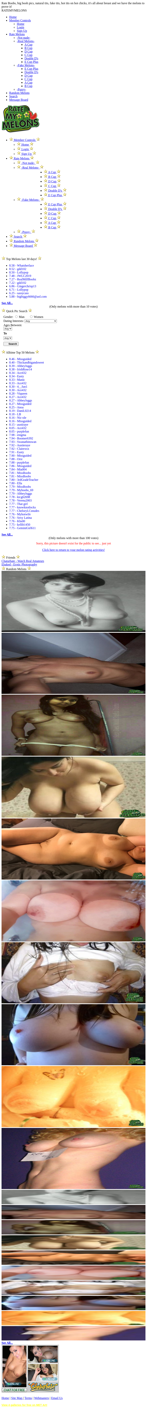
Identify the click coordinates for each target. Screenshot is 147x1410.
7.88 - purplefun (19, 462)
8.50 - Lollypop (18, 272)
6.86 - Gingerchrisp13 (22, 286)
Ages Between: (12, 325)
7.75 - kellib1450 (19, 524)
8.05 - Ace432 (17, 428)
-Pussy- (21, 89)
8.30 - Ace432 (17, 390)
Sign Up (22, 30)
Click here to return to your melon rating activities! (73, 550)
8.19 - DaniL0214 (20, 410)
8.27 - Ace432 (17, 397)
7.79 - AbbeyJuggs (20, 493)
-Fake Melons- (26, 65)
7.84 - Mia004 (18, 469)
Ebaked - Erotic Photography (19, 564)
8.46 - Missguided (20, 359)
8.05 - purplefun (19, 431)
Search (13, 96)
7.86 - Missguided (20, 466)
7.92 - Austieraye (19, 445)
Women (36, 316)
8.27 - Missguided (20, 403)
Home (13, 17)
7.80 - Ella (15, 483)
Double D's (31, 58)
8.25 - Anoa (16, 407)
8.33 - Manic (17, 379)
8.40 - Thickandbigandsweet (26, 362)
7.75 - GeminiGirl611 (22, 528)
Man (19, 316)
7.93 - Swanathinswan (22, 441)
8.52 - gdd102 (17, 269)
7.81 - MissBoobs (20, 472)
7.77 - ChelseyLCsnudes (24, 510)
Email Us (57, 1398)
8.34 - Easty (16, 376)
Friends (11, 557)
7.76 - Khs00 (17, 521)
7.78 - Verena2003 (20, 500)
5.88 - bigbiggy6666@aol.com (28, 296)
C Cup (28, 55)
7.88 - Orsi (15, 459)
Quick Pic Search (17, 311)
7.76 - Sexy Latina (20, 517)
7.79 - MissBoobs (20, 486)
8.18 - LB (15, 414)
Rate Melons (17, 34)
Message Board (18, 99)
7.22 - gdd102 (17, 282)
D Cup (28, 51)
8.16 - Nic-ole (17, 417)
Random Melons (19, 92)
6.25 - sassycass (19, 293)
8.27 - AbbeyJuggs (20, 400)
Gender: (8, 316)
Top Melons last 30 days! (22, 259)
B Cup (28, 48)
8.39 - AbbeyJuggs (20, 366)
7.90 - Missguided (20, 455)
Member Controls (20, 20)
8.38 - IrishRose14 (20, 369)
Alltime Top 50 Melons (20, 352)
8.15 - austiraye (18, 424)
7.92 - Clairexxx (19, 448)
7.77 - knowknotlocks (22, 507)
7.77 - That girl (18, 504)
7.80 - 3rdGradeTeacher (23, 479)
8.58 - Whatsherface (21, 265)
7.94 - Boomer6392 (21, 438)
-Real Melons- (25, 41)
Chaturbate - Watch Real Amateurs (23, 561)
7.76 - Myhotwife (20, 514)
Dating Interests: (13, 321)
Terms (28, 1398)
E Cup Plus (31, 61)
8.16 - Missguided (20, 421)
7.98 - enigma (17, 435)
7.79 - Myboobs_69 (21, 490)
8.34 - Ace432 (17, 372)
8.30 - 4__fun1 (18, 386)
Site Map (17, 1398)
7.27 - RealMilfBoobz (22, 279)
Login (20, 27)
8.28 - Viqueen (18, 393)
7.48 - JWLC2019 (20, 275)
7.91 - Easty (16, 452)
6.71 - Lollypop (18, 289)
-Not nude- (23, 37)
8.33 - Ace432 (17, 383)
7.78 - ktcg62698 (19, 497)
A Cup (28, 44)
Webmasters (41, 1398)
